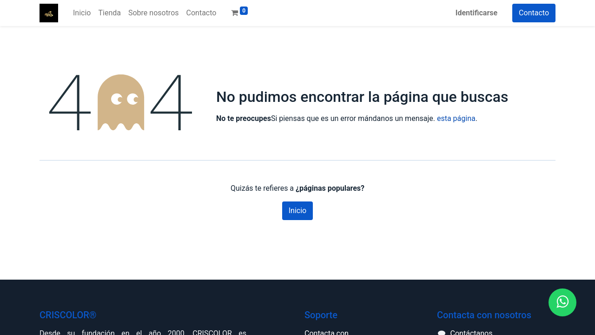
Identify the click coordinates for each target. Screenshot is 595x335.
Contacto (534, 12)
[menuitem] (81, 13)
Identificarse (476, 12)
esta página (456, 118)
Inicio (297, 210)
